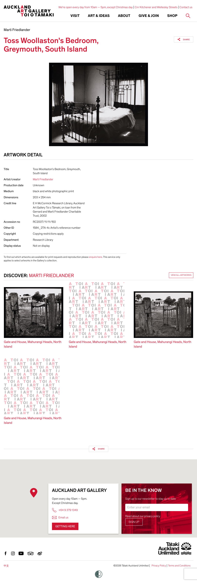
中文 (6, 566)
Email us (60, 517)
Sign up (134, 522)
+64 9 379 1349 (65, 510)
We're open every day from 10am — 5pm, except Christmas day (95, 7)
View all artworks (181, 275)
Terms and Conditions (179, 565)
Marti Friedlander (17, 30)
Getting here (65, 526)
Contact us (186, 7)
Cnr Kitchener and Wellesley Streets (156, 7)
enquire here (95, 257)
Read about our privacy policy (142, 516)
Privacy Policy (158, 565)
